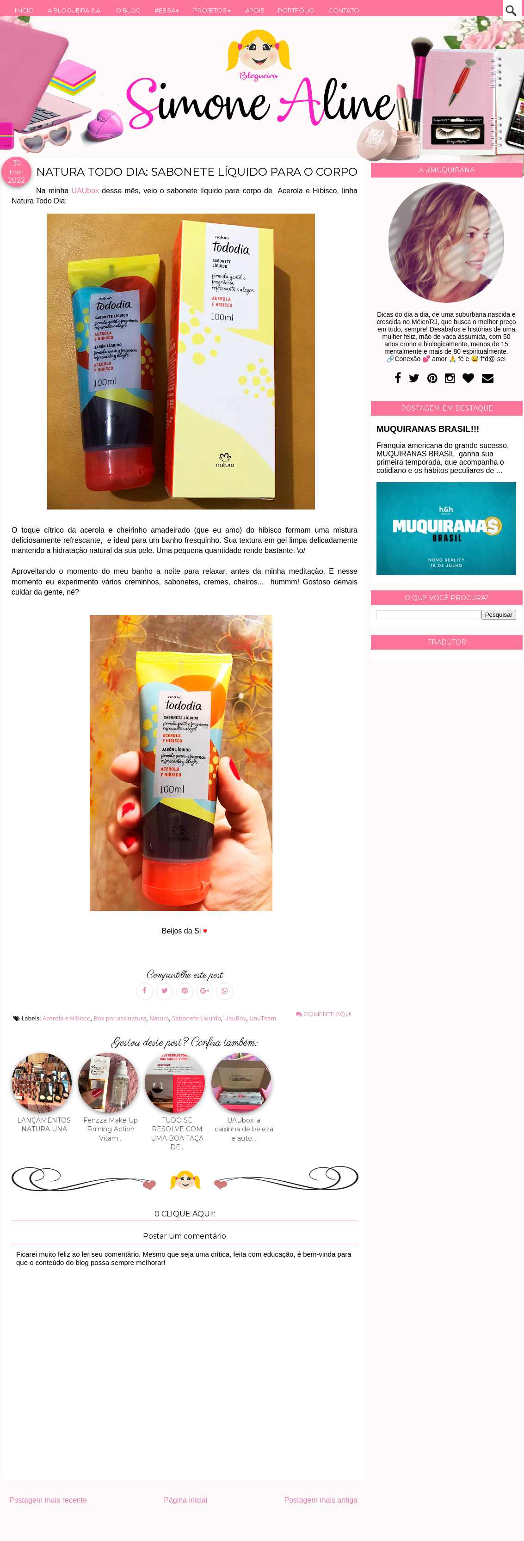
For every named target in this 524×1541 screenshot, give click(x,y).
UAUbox (85, 191)
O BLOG (128, 10)
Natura (159, 1018)
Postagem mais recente (48, 1500)
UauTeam (262, 1018)
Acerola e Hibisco (67, 1018)
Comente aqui (323, 1014)
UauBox (235, 1018)
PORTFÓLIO (296, 10)
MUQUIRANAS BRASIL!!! (427, 429)
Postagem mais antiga (321, 1500)
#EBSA (167, 10)
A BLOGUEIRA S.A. (75, 10)
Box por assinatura (119, 1018)
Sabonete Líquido (196, 1018)
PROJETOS (212, 10)
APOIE (254, 10)
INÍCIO (24, 10)
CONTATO (343, 10)
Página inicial (185, 1500)
